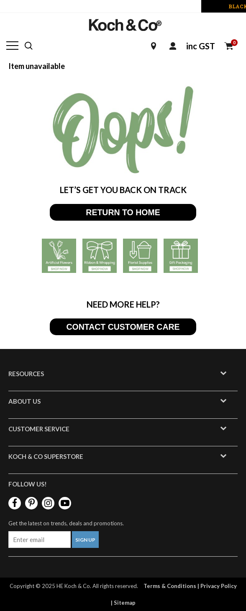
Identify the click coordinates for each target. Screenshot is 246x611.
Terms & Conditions (170, 586)
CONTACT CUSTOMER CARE (122, 326)
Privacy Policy (218, 586)
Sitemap (125, 602)
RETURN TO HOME (123, 212)
